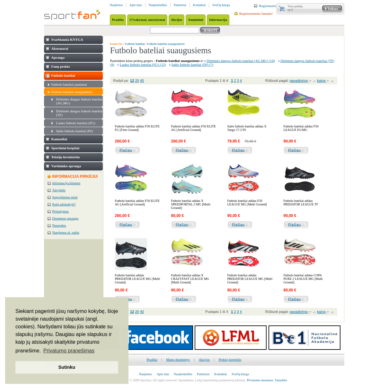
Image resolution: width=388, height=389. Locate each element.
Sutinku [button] (66, 367)
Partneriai (180, 5)
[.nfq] (198, 380)
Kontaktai (199, 5)
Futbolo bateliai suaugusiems (72, 92)
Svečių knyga (221, 5)
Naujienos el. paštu (65, 232)
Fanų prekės (60, 66)
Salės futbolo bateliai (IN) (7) (192, 64)
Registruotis (267, 6)
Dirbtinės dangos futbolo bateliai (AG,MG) (79, 101)
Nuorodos (59, 225)
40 (142, 80)
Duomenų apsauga (65, 218)
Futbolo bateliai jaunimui (69, 84)
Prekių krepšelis (230, 359)
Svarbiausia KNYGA (67, 39)
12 (132, 80)
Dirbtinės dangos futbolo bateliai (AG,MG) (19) (241, 61)
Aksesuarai (59, 48)
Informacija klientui (66, 183)
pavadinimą (299, 80)
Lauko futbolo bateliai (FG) (75, 123)
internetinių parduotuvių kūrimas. (224, 380)
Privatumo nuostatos (260, 380)
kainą (321, 80)
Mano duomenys (178, 359)
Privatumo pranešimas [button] (68, 350)
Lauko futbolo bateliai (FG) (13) (143, 64)
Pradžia (152, 359)
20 (137, 80)
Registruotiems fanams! (256, 13)
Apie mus (135, 5)
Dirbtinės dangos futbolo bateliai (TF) (79, 113)
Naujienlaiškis (158, 5)
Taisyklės (59, 190)
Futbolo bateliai (63, 75)
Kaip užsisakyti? (64, 204)
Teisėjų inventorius (65, 157)
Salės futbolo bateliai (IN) (74, 131)
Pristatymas (60, 211)
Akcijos (204, 359)
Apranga (58, 57)
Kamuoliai (59, 139)
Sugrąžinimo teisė (65, 197)
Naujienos (116, 5)
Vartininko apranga (66, 166)
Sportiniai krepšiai (65, 148)
